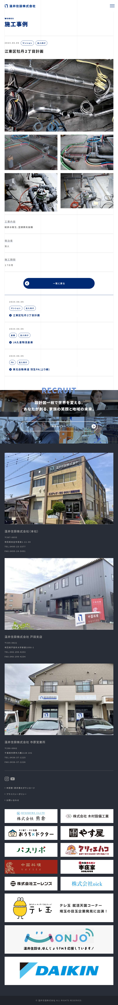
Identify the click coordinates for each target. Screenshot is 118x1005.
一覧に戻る (59, 283)
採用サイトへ (59, 426)
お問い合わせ (12, 800)
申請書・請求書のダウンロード (20, 788)
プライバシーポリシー (16, 794)
